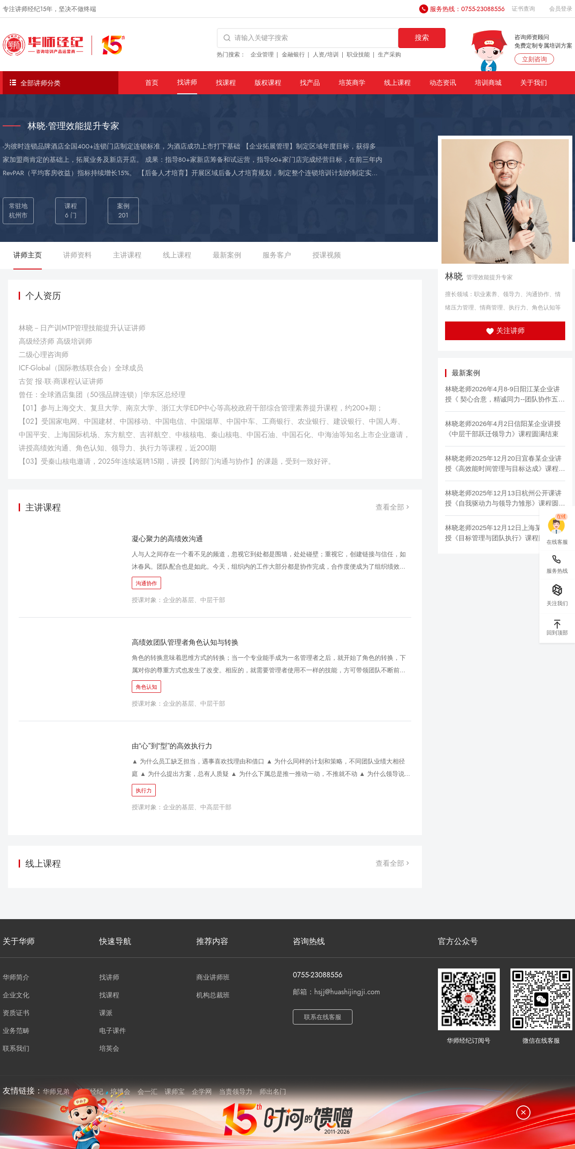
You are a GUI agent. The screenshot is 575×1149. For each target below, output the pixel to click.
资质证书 (16, 1013)
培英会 (109, 1048)
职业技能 (358, 54)
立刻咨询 (534, 59)
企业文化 (16, 995)
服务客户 (277, 255)
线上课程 (397, 82)
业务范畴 (16, 1031)
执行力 (144, 791)
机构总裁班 (213, 995)
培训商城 (488, 82)
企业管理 (262, 54)
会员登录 (560, 8)
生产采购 (389, 54)
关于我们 (533, 82)
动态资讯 (442, 82)
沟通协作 (146, 583)
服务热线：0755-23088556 (467, 8)
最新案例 (227, 255)
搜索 (422, 37)
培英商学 (352, 82)
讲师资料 (77, 255)
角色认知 (146, 687)
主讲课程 (127, 255)
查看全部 (393, 507)
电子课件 (112, 1031)
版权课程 (268, 82)
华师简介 (16, 977)
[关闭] (523, 1112)
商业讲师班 (213, 977)
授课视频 (326, 255)
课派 (106, 1013)
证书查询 (523, 8)
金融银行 (293, 54)
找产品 (310, 82)
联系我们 (16, 1048)
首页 (151, 82)
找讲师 (187, 82)
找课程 (226, 82)
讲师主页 (27, 255)
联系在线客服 (322, 1016)
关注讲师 (505, 330)
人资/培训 (326, 54)
